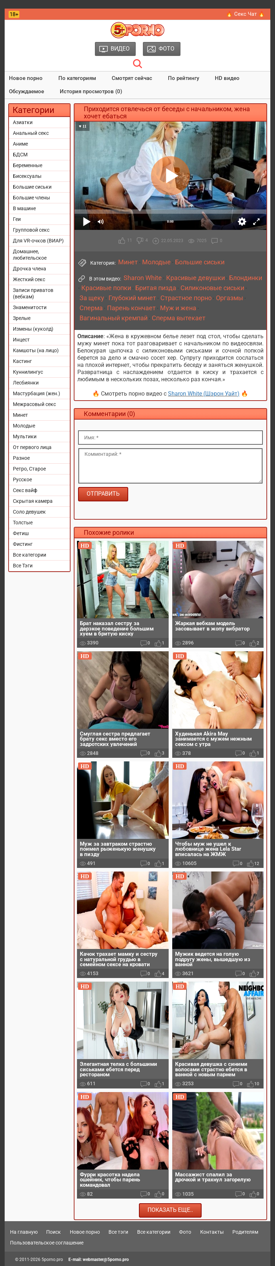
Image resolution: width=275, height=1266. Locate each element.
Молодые (24, 426)
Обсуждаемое (26, 91)
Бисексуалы (27, 176)
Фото (185, 1232)
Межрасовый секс (34, 404)
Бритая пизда (155, 288)
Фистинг (23, 544)
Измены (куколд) (33, 329)
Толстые (23, 522)
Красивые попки (106, 288)
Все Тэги (23, 565)
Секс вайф (25, 490)
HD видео (227, 78)
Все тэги (118, 1232)
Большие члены (31, 197)
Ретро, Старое (29, 469)
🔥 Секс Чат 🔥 (245, 14)
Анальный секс (31, 133)
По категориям (77, 78)
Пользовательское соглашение (46, 1243)
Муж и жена (178, 308)
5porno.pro (52, 1259)
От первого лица (32, 447)
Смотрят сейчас (132, 78)
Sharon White (143, 278)
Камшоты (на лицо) (36, 350)
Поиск (53, 1232)
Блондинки (245, 278)
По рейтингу (183, 78)
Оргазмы (229, 298)
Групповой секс (31, 230)
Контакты (212, 1232)
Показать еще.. (170, 1209)
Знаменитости (30, 307)
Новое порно (26, 78)
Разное (21, 458)
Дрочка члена (29, 268)
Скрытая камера (33, 501)
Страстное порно (186, 298)
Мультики (25, 436)
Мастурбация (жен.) (36, 393)
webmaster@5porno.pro (106, 1259)
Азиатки (23, 122)
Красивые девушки (195, 278)
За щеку (91, 298)
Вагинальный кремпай (113, 318)
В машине (24, 208)
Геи (17, 219)
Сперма (91, 308)
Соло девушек (29, 512)
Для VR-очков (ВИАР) (38, 241)
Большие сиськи (32, 187)
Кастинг (22, 361)
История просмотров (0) (91, 91)
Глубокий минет (132, 298)
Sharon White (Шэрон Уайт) (204, 393)
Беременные (27, 165)
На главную (24, 1232)
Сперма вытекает (179, 318)
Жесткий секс (29, 279)
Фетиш (21, 533)
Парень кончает (131, 308)
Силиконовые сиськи (212, 288)
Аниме (20, 144)
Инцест (21, 340)
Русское (22, 479)
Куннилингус (28, 372)
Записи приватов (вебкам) (33, 293)
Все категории (29, 555)
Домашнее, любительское (30, 255)
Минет (20, 415)
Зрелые (21, 318)
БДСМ (20, 154)
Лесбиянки (26, 383)
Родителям (245, 1232)
